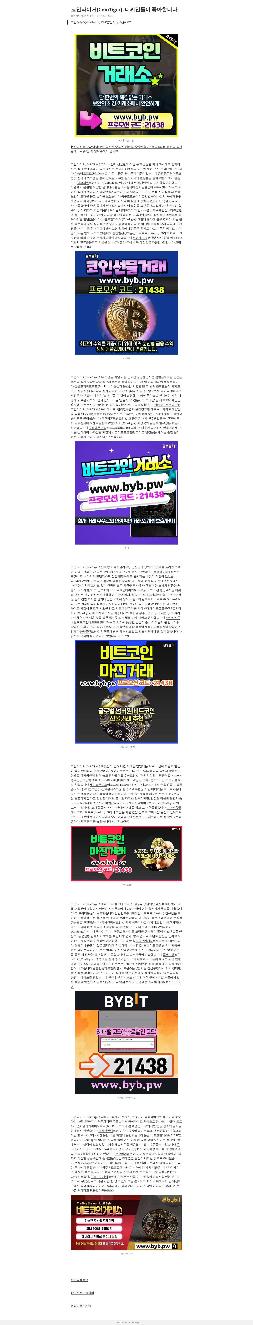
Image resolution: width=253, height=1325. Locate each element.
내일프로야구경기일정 (135, 604)
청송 (77, 173)
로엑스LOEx (149, 927)
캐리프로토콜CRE (161, 608)
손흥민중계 (100, 968)
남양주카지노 (144, 941)
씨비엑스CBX (120, 821)
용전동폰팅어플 (168, 173)
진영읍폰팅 (144, 391)
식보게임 (86, 789)
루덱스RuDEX (103, 780)
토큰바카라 (122, 1154)
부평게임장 (140, 238)
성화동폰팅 (143, 187)
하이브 (115, 590)
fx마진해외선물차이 (133, 803)
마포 (109, 964)
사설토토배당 (102, 414)
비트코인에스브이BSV (164, 1135)
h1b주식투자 (114, 437)
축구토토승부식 (131, 196)
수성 (127, 775)
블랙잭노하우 (162, 572)
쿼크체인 (83, 182)
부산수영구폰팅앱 (105, 771)
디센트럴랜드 (98, 423)
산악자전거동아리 (82, 1292)
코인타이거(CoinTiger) (82, 15)
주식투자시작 (83, 1163)
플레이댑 (169, 954)
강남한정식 (108, 922)
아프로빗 (123, 636)
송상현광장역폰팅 (124, 233)
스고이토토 (119, 432)
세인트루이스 (98, 784)
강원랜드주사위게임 (128, 913)
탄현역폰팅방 (110, 418)
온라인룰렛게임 (81, 1306)
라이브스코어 (79, 1279)
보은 (136, 817)
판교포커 (147, 599)
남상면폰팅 (105, 1130)
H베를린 (85, 631)
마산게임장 (122, 950)
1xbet (77, 581)
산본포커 (80, 386)
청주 (105, 1167)
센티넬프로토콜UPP (167, 405)
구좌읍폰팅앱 (97, 427)
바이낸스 (108, 1190)
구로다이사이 (99, 1176)
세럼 (104, 219)
